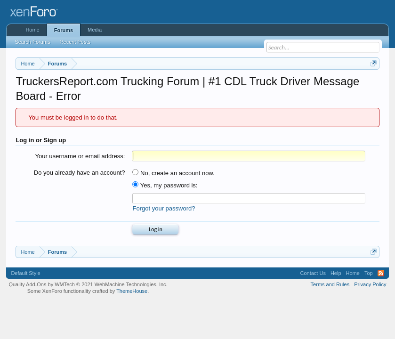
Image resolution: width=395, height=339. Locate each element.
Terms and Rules (330, 284)
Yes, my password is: (164, 185)
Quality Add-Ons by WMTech (87, 284)
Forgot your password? (163, 208)
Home (32, 29)
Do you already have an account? (79, 172)
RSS (381, 273)
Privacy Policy (370, 284)
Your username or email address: (80, 156)
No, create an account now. (173, 173)
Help (336, 273)
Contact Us (312, 273)
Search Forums (32, 42)
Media (95, 29)
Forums (63, 30)
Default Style (25, 273)
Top (368, 273)
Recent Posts (75, 42)
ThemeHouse (131, 291)
